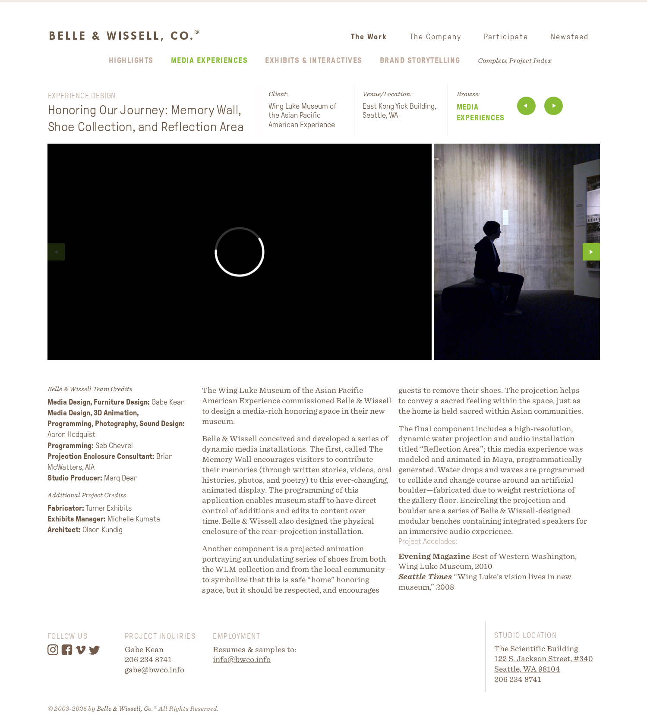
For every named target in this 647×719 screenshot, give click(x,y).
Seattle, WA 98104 (527, 669)
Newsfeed (570, 36)
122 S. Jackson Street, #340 (543, 658)
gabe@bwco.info (154, 670)
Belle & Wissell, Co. (125, 708)
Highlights (131, 60)
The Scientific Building (536, 648)
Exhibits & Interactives (314, 60)
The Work (369, 36)
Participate (506, 36)
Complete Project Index (515, 60)
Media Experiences (209, 60)
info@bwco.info (242, 659)
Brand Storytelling (420, 60)
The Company (435, 36)
